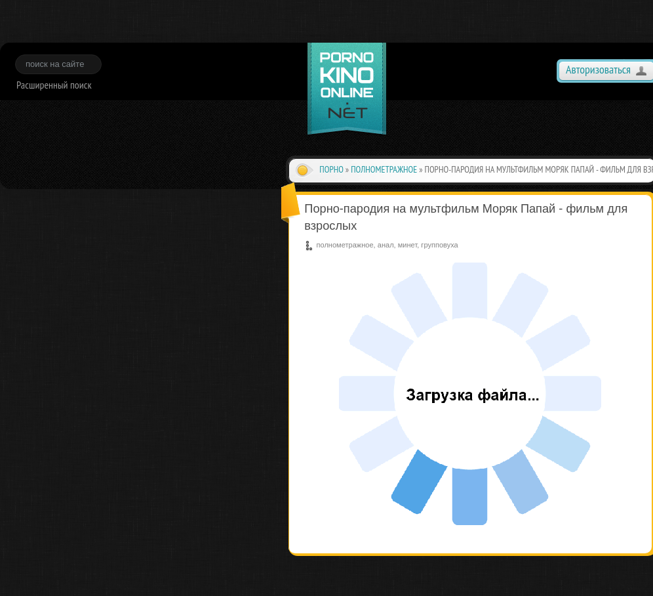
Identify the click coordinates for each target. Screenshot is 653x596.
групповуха (439, 245)
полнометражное (384, 169)
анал (386, 245)
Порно (331, 169)
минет (407, 245)
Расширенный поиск (54, 84)
